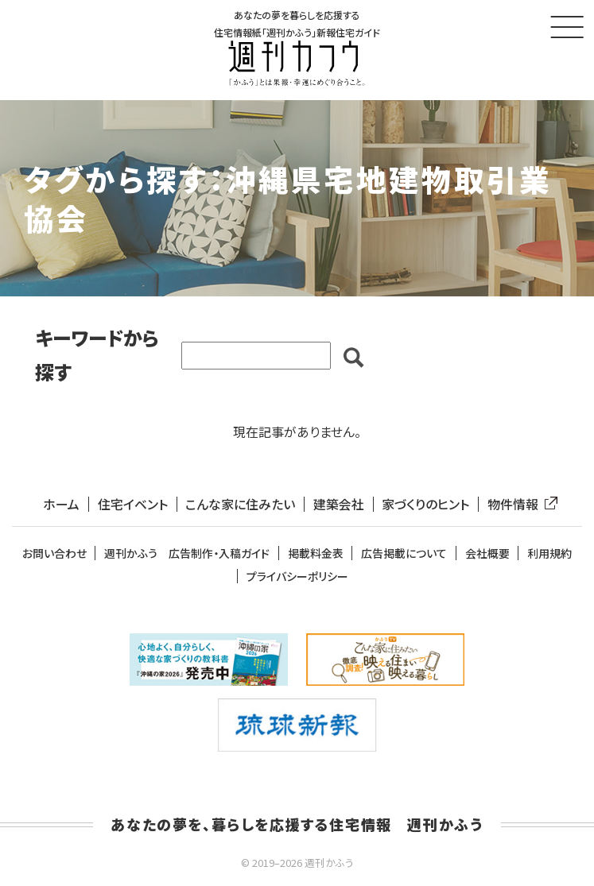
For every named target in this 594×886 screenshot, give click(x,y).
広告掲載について (404, 554)
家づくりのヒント (425, 505)
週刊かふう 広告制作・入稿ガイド (187, 554)
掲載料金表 (316, 554)
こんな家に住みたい (240, 505)
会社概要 (487, 554)
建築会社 (338, 505)
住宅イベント (133, 505)
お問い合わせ (54, 554)
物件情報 (519, 505)
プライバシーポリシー (297, 576)
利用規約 (549, 554)
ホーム (61, 505)
